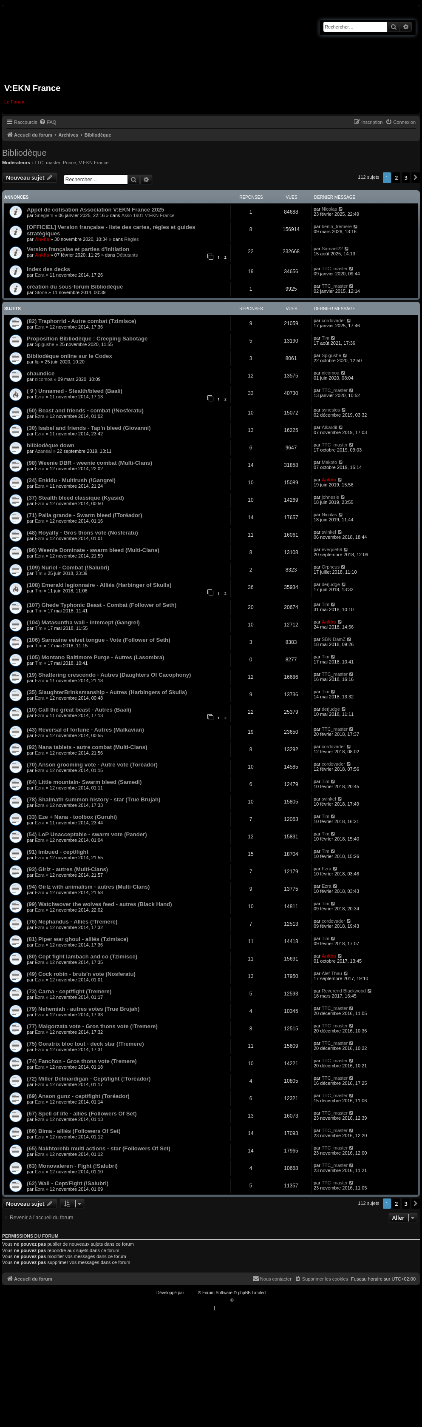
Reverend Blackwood (344, 990)
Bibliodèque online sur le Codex (69, 356)
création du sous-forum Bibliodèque (75, 286)
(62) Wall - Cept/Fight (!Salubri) (67, 1183)
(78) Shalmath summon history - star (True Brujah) (93, 799)
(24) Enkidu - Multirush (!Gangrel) (71, 480)
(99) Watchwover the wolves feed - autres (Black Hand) (99, 904)
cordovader (333, 320)
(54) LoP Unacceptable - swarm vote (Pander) (87, 834)
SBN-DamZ (334, 639)
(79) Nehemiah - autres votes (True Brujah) (83, 1009)
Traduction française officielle (202, 1300)
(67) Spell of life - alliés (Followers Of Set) (82, 1113)
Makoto (329, 462)
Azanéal (43, 451)
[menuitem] (47, 122)
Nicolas (329, 209)
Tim (325, 337)
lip (37, 361)
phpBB (191, 1292)
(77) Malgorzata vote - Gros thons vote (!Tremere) (92, 1026)
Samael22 (332, 248)
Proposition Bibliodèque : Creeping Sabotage (87, 338)
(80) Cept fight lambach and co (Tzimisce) (82, 956)
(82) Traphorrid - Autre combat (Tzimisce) (81, 321)
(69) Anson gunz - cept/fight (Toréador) (78, 1096)
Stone (41, 292)
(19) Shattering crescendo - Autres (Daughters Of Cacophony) (109, 675)
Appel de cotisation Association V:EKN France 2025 (95, 209)
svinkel (329, 532)
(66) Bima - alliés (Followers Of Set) (74, 1131)
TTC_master (47, 162)
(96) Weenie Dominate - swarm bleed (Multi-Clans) (93, 550)
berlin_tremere (337, 226)
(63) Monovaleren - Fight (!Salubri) (72, 1166)
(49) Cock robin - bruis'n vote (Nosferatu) (81, 974)
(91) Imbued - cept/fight (57, 852)
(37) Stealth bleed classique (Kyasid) (75, 498)
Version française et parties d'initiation (78, 249)
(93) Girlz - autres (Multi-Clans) (67, 869)
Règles (131, 239)
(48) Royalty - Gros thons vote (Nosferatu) (82, 532)
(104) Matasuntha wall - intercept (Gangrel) (83, 622)
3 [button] (406, 177)
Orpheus (331, 566)
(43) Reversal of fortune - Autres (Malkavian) (85, 729)
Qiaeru (241, 1300)
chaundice (40, 373)
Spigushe (44, 344)
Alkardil (329, 427)
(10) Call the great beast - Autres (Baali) (79, 709)
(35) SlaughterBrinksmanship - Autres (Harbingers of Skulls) (107, 692)
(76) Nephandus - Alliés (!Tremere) (72, 921)
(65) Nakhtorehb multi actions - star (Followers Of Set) (98, 1148)
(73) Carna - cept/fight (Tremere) (69, 991)
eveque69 (332, 549)
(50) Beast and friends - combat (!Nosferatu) (85, 410)
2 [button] (396, 177)
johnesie (330, 497)
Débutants (127, 254)
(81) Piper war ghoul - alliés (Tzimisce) (77, 939)
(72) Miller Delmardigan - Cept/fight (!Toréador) (88, 1078)
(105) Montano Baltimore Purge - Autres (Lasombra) (95, 657)
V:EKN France (93, 162)
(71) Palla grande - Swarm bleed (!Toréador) (84, 515)
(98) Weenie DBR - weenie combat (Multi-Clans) (89, 463)
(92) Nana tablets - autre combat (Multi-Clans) (87, 747)
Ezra (40, 274)
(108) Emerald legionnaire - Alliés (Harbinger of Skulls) (99, 585)
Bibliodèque (24, 152)
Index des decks (48, 269)
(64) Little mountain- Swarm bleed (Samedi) (84, 782)
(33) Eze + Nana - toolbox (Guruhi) (72, 817)
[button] (415, 177)
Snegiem (44, 215)
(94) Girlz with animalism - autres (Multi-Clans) (88, 887)
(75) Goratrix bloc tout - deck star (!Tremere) (85, 1044)
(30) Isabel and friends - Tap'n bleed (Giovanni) (89, 428)
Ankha (42, 239)
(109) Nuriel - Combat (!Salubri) (68, 567)
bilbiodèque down (50, 445)
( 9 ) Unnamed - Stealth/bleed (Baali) (74, 391)
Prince (69, 162)
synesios (331, 409)
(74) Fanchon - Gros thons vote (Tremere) (82, 1061)
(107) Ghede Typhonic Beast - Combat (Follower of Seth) (101, 605)
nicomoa (44, 379)
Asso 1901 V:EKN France (148, 215)
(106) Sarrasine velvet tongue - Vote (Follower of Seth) (98, 640)
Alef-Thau (332, 973)
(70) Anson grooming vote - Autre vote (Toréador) (92, 764)
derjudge (331, 584)
